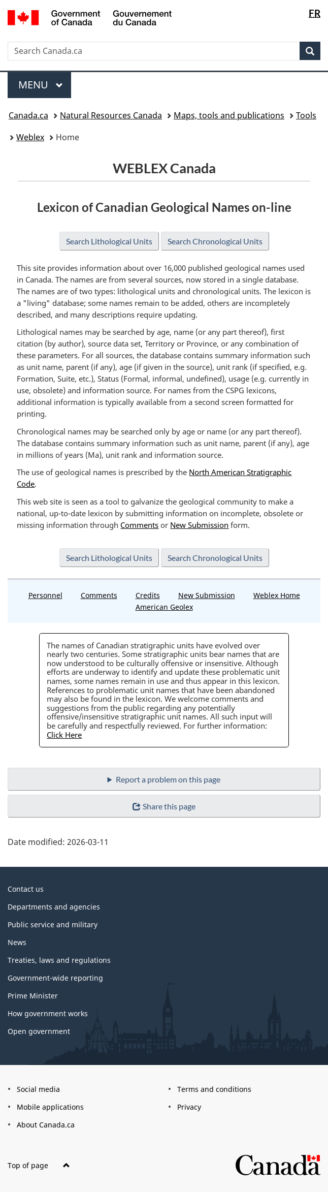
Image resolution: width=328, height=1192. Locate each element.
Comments (139, 525)
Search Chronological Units (216, 241)
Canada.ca (28, 115)
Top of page (39, 1165)
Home (67, 137)
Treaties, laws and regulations (59, 960)
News (17, 942)
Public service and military (52, 924)
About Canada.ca (46, 1125)
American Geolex (164, 607)
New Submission (199, 525)
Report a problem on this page (168, 779)
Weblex (30, 137)
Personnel (45, 595)
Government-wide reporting (55, 978)
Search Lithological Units (107, 241)
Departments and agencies (54, 907)
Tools (306, 115)
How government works (48, 1013)
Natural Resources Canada (111, 115)
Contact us (26, 889)
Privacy (189, 1107)
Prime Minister (33, 995)
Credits (148, 595)
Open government (39, 1031)
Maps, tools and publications (229, 115)
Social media (38, 1089)
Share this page (163, 806)
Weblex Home (276, 595)
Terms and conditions (214, 1089)
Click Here (64, 735)
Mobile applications (50, 1107)
